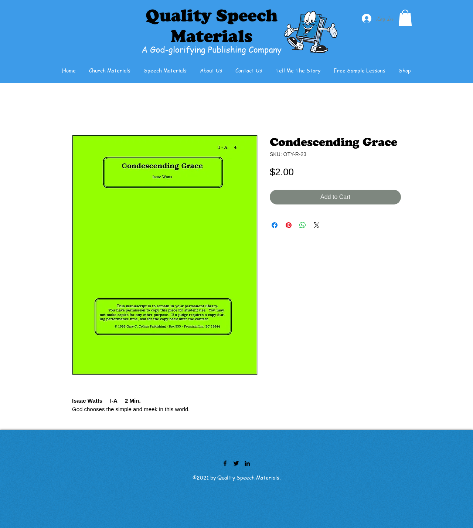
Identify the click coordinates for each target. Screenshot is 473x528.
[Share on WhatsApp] (302, 225)
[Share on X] (316, 225)
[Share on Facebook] (274, 225)
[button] (405, 18)
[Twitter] (236, 463)
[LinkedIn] (247, 463)
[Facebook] (225, 463)
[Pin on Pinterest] (288, 225)
